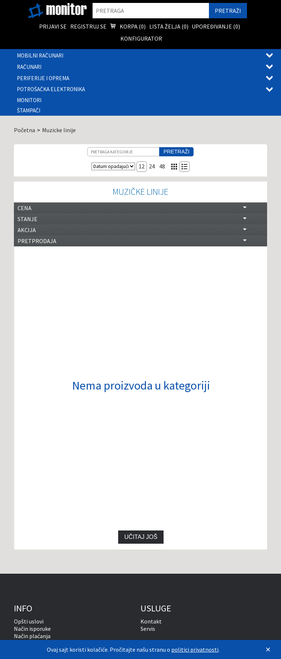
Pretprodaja (37, 241)
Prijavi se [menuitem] (53, 26)
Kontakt (151, 621)
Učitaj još (140, 537)
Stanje (27, 219)
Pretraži (177, 151)
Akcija (27, 230)
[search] (151, 10)
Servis (147, 628)
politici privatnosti (194, 649)
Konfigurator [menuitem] (141, 38)
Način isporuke (32, 628)
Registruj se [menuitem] (88, 26)
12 (142, 166)
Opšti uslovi (29, 621)
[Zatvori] (268, 649)
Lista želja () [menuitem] (168, 26)
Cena (24, 208)
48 (162, 166)
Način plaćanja (32, 636)
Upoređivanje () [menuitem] (216, 26)
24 (152, 166)
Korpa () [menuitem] (128, 27)
